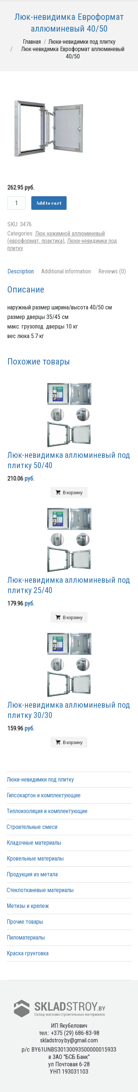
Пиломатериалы (26, 937)
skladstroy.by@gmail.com (69, 1040)
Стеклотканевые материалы (40, 890)
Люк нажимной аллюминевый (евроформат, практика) (56, 237)
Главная (32, 41)
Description (20, 271)
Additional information (66, 271)
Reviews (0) (112, 271)
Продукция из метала (32, 874)
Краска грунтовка (28, 953)
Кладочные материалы (34, 842)
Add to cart (48, 203)
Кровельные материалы (35, 858)
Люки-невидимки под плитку (82, 41)
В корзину (72, 492)
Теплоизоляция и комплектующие (47, 811)
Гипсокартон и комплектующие (44, 795)
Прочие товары (25, 921)
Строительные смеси (32, 826)
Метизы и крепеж (28, 905)
